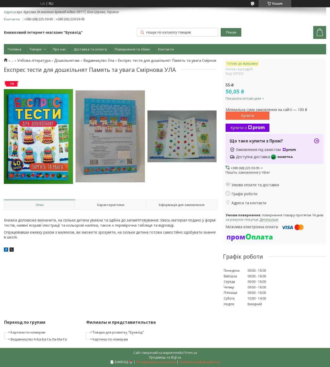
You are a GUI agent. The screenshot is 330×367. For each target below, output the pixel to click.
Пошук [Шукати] (231, 32)
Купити (247, 115)
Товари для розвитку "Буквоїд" (118, 332)
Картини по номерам (28, 332)
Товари (35, 49)
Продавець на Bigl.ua (165, 357)
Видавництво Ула (98, 60)
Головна (14, 49)
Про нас (59, 49)
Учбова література (34, 60)
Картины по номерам (110, 339)
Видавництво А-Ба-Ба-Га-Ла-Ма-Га (39, 339)
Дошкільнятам (66, 60)
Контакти (166, 49)
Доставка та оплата (90, 49)
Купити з (247, 127)
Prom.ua (191, 353)
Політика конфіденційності (199, 362)
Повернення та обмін (132, 49)
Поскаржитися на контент (156, 362)
